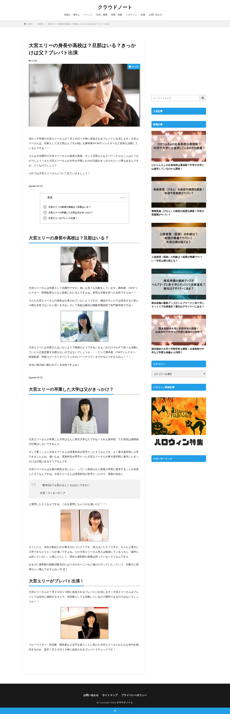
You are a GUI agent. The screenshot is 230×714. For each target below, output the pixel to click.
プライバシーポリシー (134, 695)
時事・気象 (116, 14)
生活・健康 (101, 14)
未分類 (40, 24)
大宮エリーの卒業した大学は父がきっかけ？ (68, 213)
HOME (30, 24)
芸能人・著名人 (72, 14)
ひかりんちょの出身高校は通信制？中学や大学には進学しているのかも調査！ (177, 167)
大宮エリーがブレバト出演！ (60, 218)
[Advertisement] (178, 63)
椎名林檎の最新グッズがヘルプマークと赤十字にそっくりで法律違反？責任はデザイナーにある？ (177, 304)
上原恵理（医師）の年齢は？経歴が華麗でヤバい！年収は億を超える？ (176, 258)
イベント (88, 14)
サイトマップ (110, 695)
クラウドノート (115, 7)
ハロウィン (131, 14)
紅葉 (143, 14)
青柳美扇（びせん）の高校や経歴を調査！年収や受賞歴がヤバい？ (177, 213)
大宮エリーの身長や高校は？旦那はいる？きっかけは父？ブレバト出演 (78, 24)
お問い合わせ (155, 14)
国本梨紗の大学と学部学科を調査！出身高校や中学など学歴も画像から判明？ (177, 350)
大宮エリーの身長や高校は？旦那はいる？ (67, 207)
